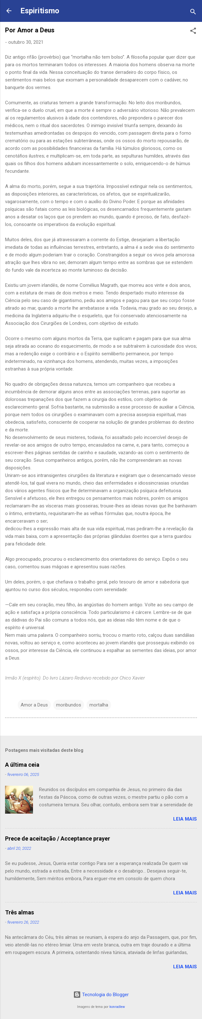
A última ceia (22, 764)
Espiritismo (39, 10)
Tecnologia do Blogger (101, 994)
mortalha (98, 705)
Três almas (19, 912)
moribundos (68, 705)
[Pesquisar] (193, 13)
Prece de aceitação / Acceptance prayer (57, 838)
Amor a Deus (34, 705)
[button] (193, 32)
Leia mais (185, 819)
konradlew (117, 1007)
